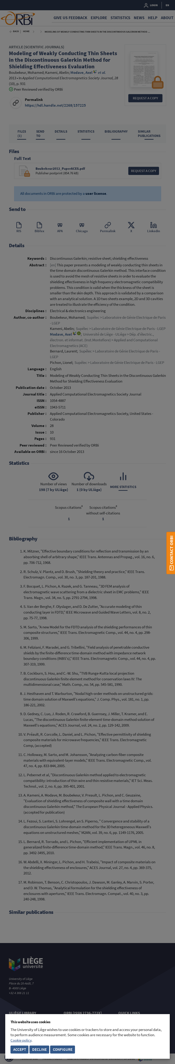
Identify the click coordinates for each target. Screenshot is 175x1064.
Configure (62, 1049)
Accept (19, 1049)
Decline (39, 1049)
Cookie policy (20, 1040)
